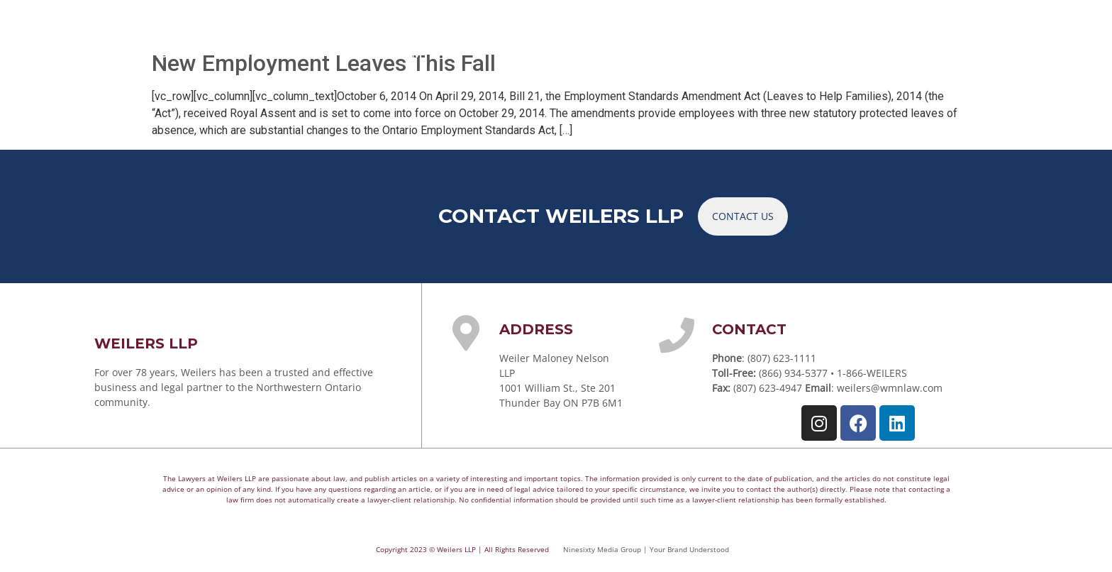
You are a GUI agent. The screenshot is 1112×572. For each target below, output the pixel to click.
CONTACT (928, 52)
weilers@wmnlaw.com (890, 388)
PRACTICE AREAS (270, 52)
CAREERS (847, 52)
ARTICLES (702, 52)
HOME (168, 52)
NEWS (774, 52)
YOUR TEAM (395, 52)
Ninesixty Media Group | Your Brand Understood (646, 549)
